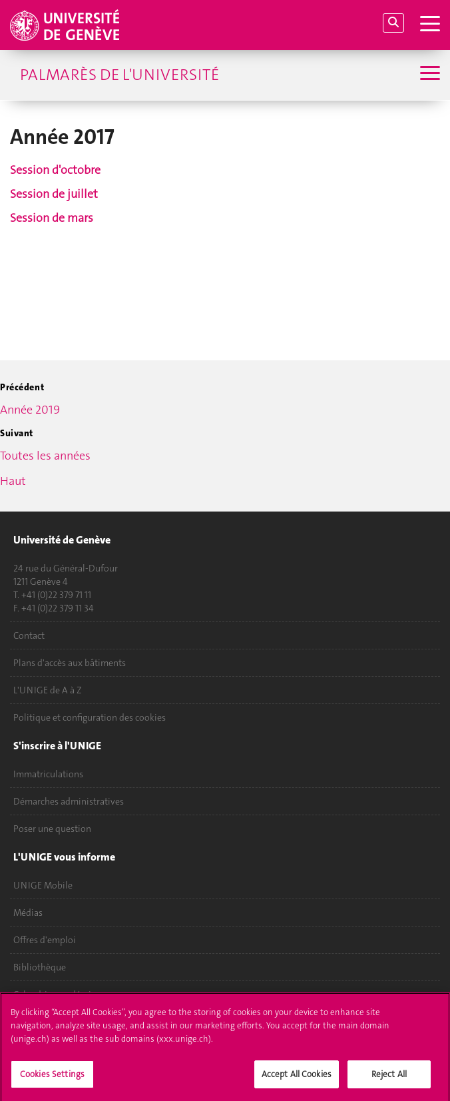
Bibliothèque (39, 967)
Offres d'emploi (44, 940)
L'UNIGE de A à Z (47, 690)
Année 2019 (30, 410)
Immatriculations (48, 774)
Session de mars (51, 218)
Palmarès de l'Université (119, 74)
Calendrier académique (60, 994)
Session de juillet (54, 194)
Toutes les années (45, 456)
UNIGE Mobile (43, 885)
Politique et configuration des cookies (89, 717)
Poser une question (52, 829)
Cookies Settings (52, 1078)
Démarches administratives (68, 801)
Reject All (389, 1078)
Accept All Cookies (297, 1078)
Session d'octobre (55, 170)
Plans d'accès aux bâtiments (69, 663)
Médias (28, 912)
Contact (29, 635)
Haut (13, 481)
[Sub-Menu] (428, 74)
